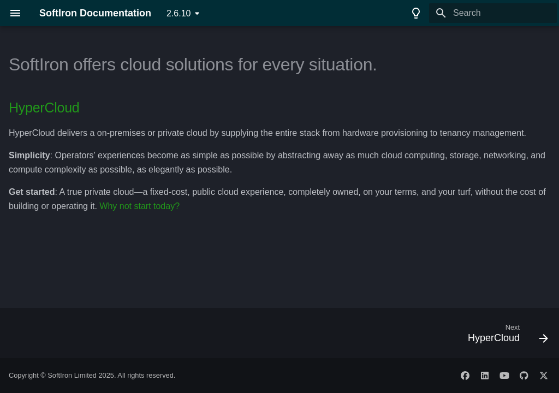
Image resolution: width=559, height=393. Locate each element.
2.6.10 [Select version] (178, 13)
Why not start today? (139, 206)
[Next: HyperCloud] (505, 336)
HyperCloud (44, 107)
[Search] (493, 13)
